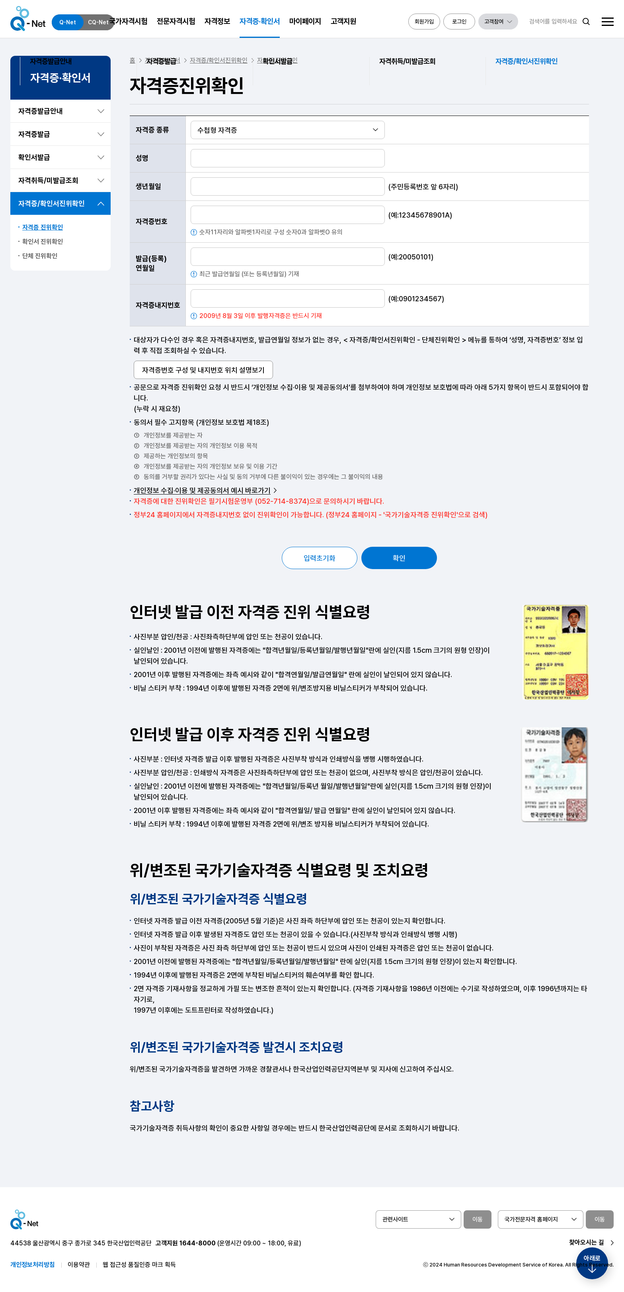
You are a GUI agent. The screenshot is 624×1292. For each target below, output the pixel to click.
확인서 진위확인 (42, 241)
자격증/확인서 (162, 60)
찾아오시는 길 (586, 1242)
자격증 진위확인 (42, 227)
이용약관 (79, 1264)
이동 (477, 1219)
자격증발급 (34, 134)
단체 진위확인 (39, 256)
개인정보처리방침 (32, 1264)
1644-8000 (197, 1243)
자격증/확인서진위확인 (51, 203)
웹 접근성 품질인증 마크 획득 (139, 1264)
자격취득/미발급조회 (48, 180)
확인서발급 (34, 157)
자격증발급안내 (40, 111)
